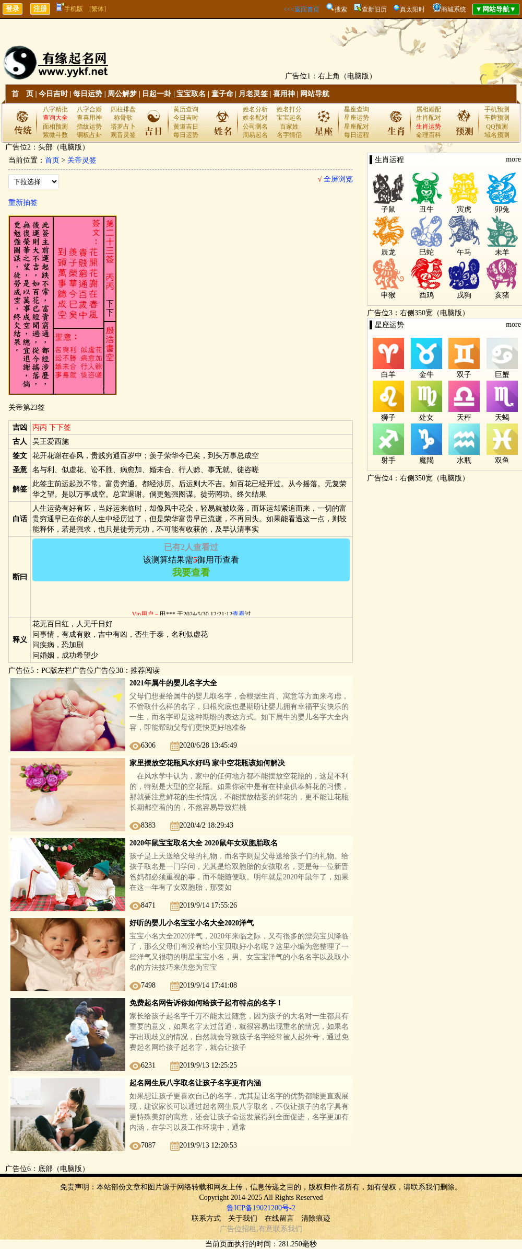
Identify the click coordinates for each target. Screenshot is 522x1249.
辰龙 (388, 252)
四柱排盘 (123, 109)
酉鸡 (426, 295)
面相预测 (55, 126)
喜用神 (284, 94)
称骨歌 (123, 117)
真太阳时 (412, 9)
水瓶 (464, 460)
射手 (388, 460)
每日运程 (356, 135)
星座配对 (356, 126)
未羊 (502, 252)
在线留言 (279, 1218)
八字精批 (55, 109)
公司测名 (255, 126)
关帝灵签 (82, 160)
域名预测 (496, 135)
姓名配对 (255, 117)
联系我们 (287, 1229)
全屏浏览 (335, 179)
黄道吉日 (185, 126)
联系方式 (206, 1218)
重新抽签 (23, 203)
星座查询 (356, 109)
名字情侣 (289, 135)
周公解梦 (122, 94)
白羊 (388, 375)
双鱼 (502, 460)
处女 (426, 417)
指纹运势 (89, 126)
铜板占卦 (89, 135)
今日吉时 (53, 94)
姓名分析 (255, 109)
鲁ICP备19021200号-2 (261, 1208)
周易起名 (255, 135)
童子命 (222, 94)
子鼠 (388, 209)
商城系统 (453, 9)
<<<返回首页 (301, 9)
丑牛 (426, 209)
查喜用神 (89, 117)
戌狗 (464, 295)
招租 (249, 1229)
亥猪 (502, 295)
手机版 (69, 9)
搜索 (341, 9)
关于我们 (242, 1218)
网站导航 (314, 94)
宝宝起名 (289, 117)
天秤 (464, 417)
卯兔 (502, 209)
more (513, 159)
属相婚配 (428, 109)
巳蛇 (426, 252)
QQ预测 (496, 126)
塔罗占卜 (123, 126)
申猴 (388, 295)
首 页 (22, 94)
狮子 (388, 417)
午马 (464, 252)
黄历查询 (185, 109)
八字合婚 (89, 109)
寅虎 (464, 209)
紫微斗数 (55, 135)
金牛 (426, 375)
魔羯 (426, 460)
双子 (464, 375)
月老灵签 (253, 94)
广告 (227, 1229)
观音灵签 (123, 135)
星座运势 (356, 117)
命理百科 (428, 135)
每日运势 (87, 94)
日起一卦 (156, 94)
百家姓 (289, 126)
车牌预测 (496, 117)
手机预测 (496, 109)
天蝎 (502, 417)
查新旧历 (374, 9)
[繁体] (97, 9)
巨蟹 (502, 375)
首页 (52, 160)
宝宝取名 (191, 94)
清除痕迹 (315, 1218)
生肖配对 (428, 117)
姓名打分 (289, 109)
